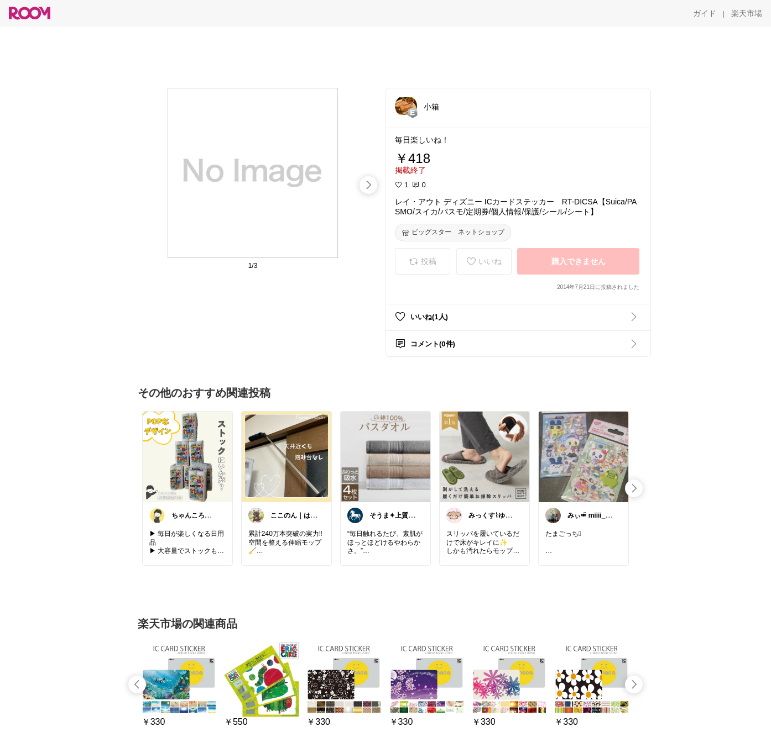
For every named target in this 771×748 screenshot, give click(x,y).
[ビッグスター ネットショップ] (453, 232)
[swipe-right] (368, 185)
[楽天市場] (746, 13)
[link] (187, 456)
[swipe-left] (137, 684)
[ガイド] (704, 13)
